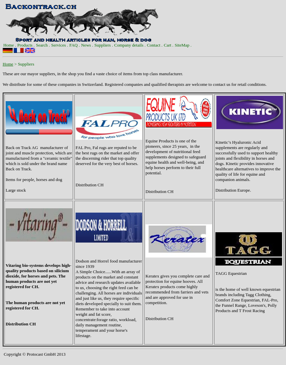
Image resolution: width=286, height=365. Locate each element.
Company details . (129, 45)
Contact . (154, 45)
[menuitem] (10, 45)
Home (8, 64)
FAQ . (74, 45)
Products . (26, 45)
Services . (59, 45)
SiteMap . (183, 45)
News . (87, 45)
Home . (9, 45)
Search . (43, 45)
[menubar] (97, 45)
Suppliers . (104, 45)
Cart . (168, 45)
